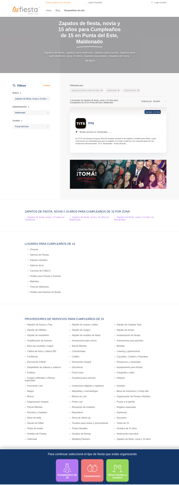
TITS (91, 123)
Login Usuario (160, 2)
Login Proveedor (95, 2)
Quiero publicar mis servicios (58, 2)
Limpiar (46, 85)
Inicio (48, 10)
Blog (58, 10)
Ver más (88, 60)
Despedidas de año (74, 10)
